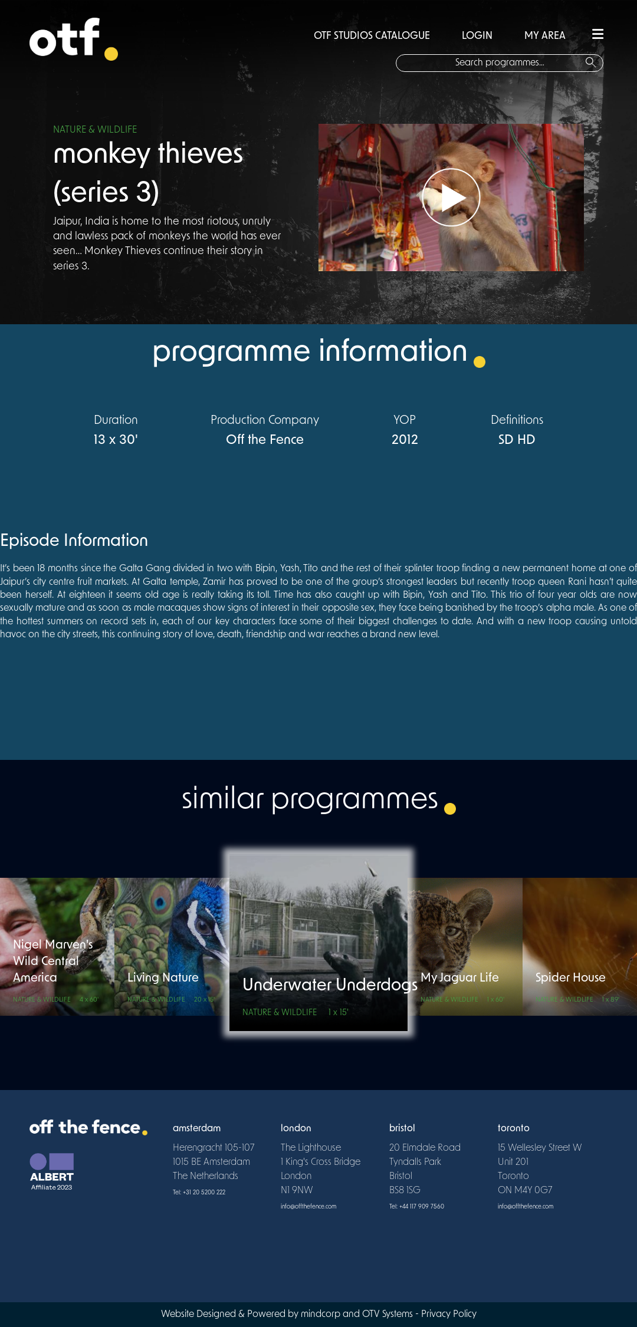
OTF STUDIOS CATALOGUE (372, 36)
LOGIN (477, 36)
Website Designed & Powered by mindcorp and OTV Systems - (291, 1314)
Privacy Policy (449, 1314)
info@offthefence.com (308, 1207)
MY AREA (545, 36)
